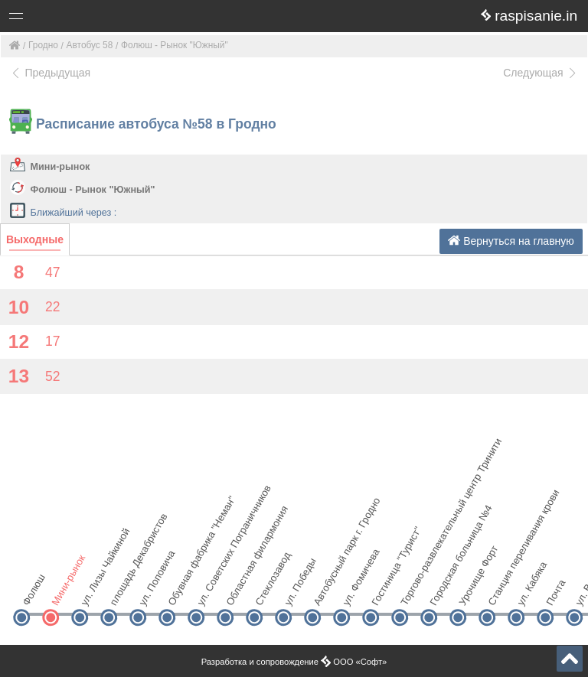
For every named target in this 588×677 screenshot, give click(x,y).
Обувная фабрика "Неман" (179, 590)
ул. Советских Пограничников (208, 590)
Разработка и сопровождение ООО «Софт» (294, 661)
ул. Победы (296, 590)
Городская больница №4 (441, 590)
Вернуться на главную (511, 240)
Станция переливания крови (499, 590)
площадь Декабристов (121, 590)
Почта (555, 592)
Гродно (43, 45)
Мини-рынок (60, 166)
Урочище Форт (470, 590)
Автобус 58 (90, 45)
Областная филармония (238, 590)
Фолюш (33, 590)
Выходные (35, 239)
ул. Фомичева (354, 590)
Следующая (540, 73)
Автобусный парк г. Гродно (325, 590)
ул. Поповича (150, 590)
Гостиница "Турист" (383, 590)
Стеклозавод (267, 590)
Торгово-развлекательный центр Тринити (412, 590)
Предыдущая (50, 73)
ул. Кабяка (528, 590)
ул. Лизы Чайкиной (92, 590)
